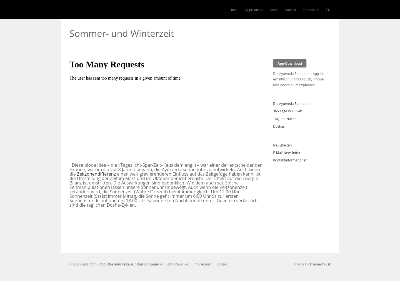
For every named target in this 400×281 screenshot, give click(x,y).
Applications (254, 10)
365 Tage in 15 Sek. (287, 111)
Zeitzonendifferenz (96, 174)
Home (234, 10)
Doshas (278, 126)
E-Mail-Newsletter (287, 152)
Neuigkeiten (282, 145)
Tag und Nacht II (285, 119)
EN (328, 10)
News (274, 10)
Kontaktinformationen (290, 160)
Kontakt (290, 10)
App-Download (290, 63)
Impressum (311, 10)
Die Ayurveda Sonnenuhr (292, 103)
